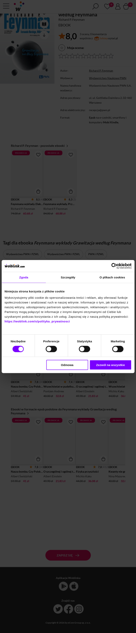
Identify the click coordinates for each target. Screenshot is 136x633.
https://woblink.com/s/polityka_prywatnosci (37, 321)
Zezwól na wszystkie (110, 364)
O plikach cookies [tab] (112, 277)
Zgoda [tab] (23, 277)
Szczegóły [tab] (68, 277)
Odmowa (67, 364)
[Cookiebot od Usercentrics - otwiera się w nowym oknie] (114, 266)
